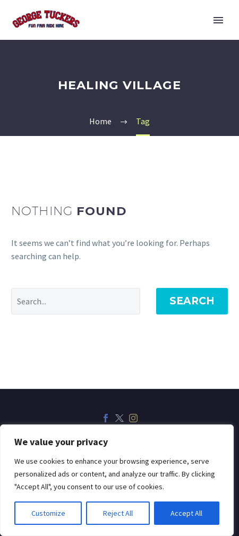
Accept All (186, 513)
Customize (48, 513)
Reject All (118, 513)
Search (192, 301)
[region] (117, 480)
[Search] (75, 301)
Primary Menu (218, 20)
